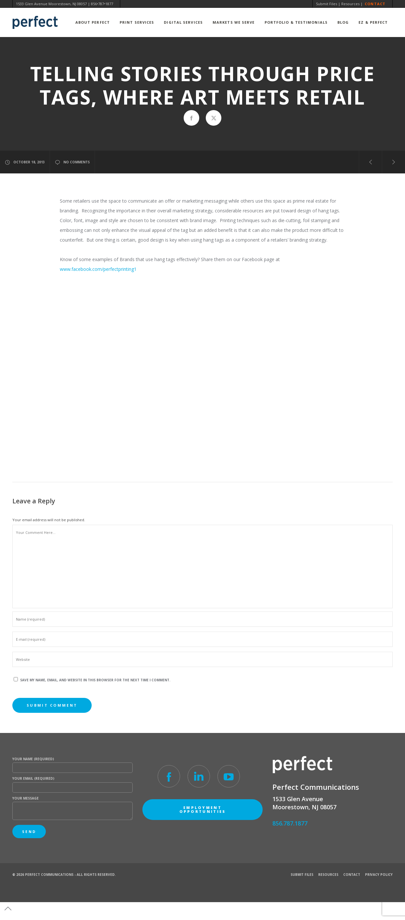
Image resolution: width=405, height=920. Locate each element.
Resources (350, 3)
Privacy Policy (379, 874)
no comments (72, 162)
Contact (375, 3)
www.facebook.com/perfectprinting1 (98, 269)
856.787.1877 (289, 823)
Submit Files (326, 3)
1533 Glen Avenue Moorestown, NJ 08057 (51, 3)
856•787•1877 (102, 3)
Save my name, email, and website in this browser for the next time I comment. (95, 680)
